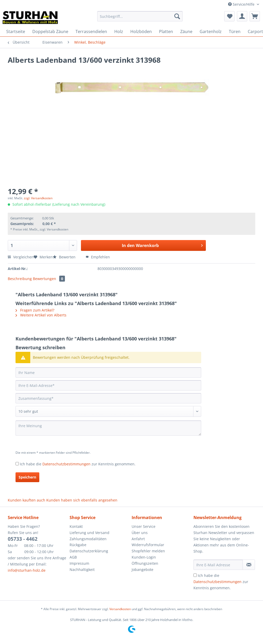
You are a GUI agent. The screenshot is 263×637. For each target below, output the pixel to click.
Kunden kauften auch (26, 500)
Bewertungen (49, 278)
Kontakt (76, 526)
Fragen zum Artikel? (35, 310)
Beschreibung (20, 278)
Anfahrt (138, 538)
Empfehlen (98, 256)
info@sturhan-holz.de (27, 570)
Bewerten (65, 256)
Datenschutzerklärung (89, 550)
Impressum (79, 563)
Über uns (140, 532)
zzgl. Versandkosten (38, 198)
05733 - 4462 (22, 539)
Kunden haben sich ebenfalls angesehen (81, 500)
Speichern (27, 477)
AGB (73, 557)
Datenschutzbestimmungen (66, 463)
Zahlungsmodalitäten (88, 538)
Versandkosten (120, 609)
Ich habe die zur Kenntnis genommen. (78, 463)
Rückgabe (78, 544)
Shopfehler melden (148, 550)
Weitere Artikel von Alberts (41, 315)
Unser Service (143, 526)
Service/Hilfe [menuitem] (242, 4)
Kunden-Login (144, 557)
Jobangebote (142, 569)
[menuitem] (140, 18)
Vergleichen (21, 256)
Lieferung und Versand (89, 532)
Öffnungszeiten (145, 563)
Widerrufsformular (148, 544)
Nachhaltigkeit (82, 569)
